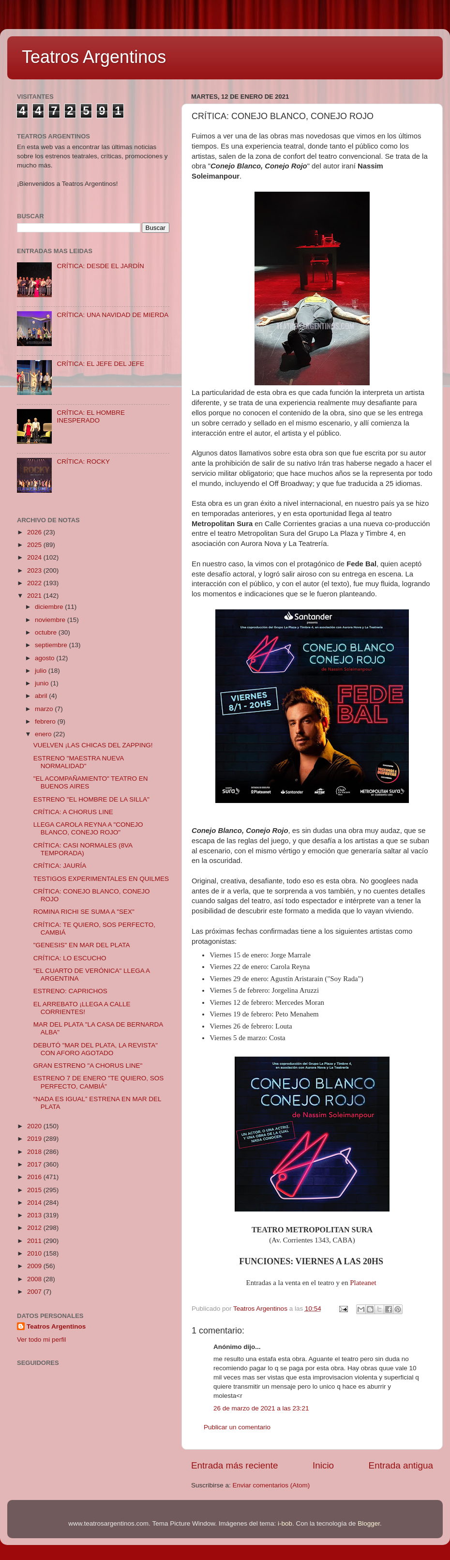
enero (44, 734)
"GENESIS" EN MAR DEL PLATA (81, 945)
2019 (35, 1138)
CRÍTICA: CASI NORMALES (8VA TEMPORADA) (83, 849)
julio (41, 670)
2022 (35, 583)
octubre (47, 632)
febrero (46, 721)
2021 (35, 595)
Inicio (323, 1465)
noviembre (51, 619)
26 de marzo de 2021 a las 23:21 (261, 1408)
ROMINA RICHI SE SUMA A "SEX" (84, 911)
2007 (35, 1291)
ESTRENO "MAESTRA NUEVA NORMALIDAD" (78, 762)
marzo (45, 708)
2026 (35, 532)
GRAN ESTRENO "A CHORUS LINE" (88, 1065)
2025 (35, 544)
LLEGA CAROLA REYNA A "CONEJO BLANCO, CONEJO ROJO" (88, 828)
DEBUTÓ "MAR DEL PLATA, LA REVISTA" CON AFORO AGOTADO (95, 1049)
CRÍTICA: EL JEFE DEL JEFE (100, 363)
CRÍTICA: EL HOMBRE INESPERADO (91, 416)
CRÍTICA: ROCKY (83, 461)
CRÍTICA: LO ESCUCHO (69, 958)
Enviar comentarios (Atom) (271, 1485)
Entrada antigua (401, 1465)
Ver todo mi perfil (41, 1339)
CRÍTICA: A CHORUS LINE (73, 812)
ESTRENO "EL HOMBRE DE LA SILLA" (91, 799)
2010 (35, 1253)
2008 (35, 1279)
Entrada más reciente (234, 1465)
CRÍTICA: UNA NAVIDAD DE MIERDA (112, 314)
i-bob (285, 1523)
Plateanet (363, 1283)
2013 (35, 1215)
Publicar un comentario (237, 1427)
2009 (35, 1266)
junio (42, 683)
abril (42, 695)
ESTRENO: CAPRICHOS (70, 991)
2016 (35, 1177)
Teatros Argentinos (94, 57)
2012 (35, 1227)
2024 (35, 557)
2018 (35, 1151)
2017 (35, 1164)
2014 (35, 1202)
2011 (35, 1240)
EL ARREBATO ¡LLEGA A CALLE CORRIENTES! (82, 1007)
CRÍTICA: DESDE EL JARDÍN (100, 266)
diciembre (50, 606)
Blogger (369, 1523)
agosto (45, 658)
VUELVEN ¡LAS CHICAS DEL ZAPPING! (93, 745)
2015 (35, 1190)
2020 (35, 1126)
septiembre (52, 645)
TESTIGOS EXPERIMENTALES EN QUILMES (101, 878)
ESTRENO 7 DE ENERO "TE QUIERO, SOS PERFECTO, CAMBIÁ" (98, 1082)
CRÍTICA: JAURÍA (60, 865)
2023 (35, 570)
